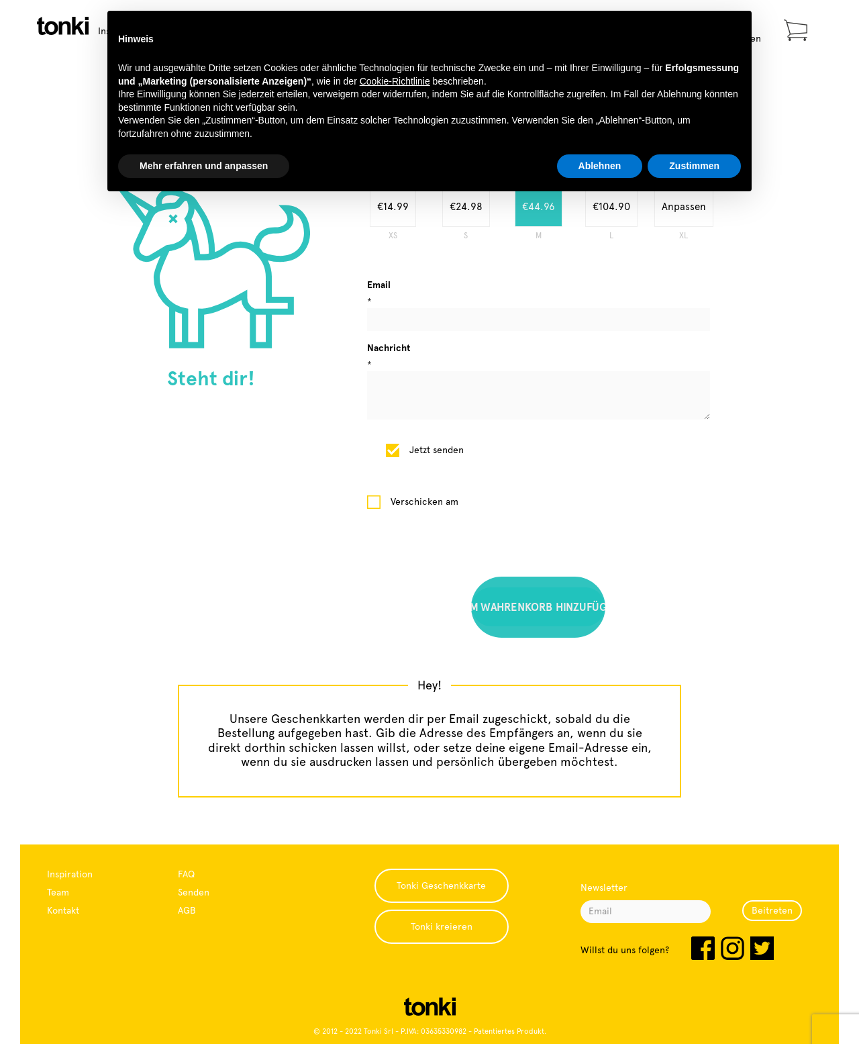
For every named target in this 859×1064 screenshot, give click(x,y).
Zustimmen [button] (694, 165)
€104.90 (611, 207)
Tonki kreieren (441, 926)
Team (58, 892)
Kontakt (63, 910)
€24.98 (466, 207)
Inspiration (70, 874)
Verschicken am (424, 501)
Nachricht (388, 347)
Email (379, 284)
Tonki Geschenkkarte (441, 885)
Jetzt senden (436, 449)
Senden (193, 892)
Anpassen (684, 207)
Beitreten (772, 910)
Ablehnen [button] (599, 165)
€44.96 (538, 207)
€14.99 (393, 207)
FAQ (186, 874)
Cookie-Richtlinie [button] (395, 81)
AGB (187, 910)
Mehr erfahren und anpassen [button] (204, 165)
